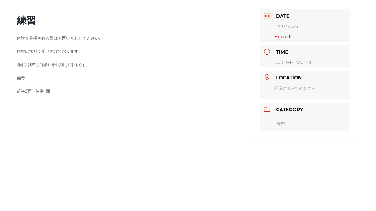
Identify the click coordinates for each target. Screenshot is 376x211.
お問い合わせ (70, 38)
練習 (281, 123)
